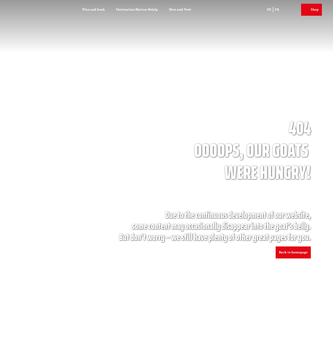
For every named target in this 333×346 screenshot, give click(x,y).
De (269, 9)
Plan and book (93, 9)
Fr (277, 9)
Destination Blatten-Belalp (137, 9)
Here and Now (180, 9)
